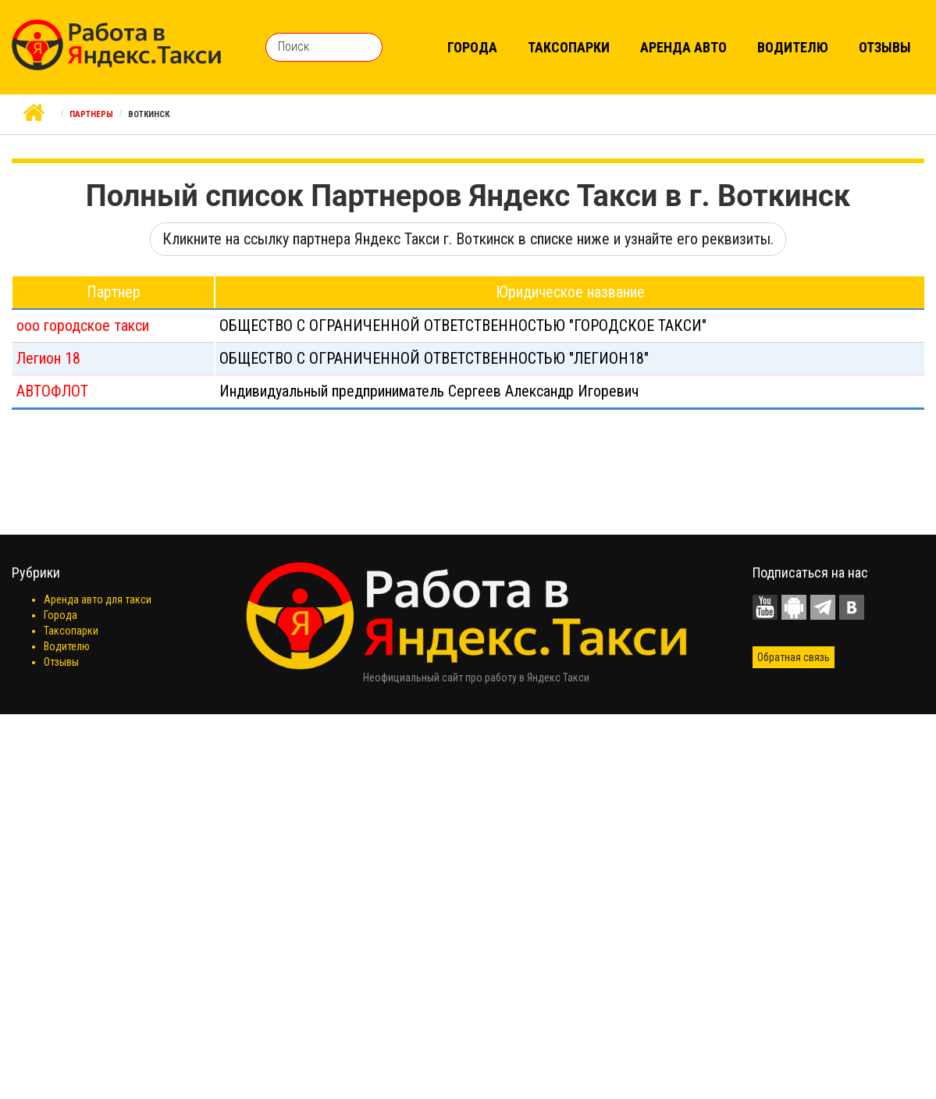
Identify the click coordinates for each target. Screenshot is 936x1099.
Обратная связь (793, 657)
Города (472, 47)
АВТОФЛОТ (52, 391)
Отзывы (885, 47)
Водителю (792, 47)
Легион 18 (48, 358)
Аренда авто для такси (97, 599)
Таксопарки (569, 47)
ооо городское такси (82, 325)
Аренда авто (683, 47)
